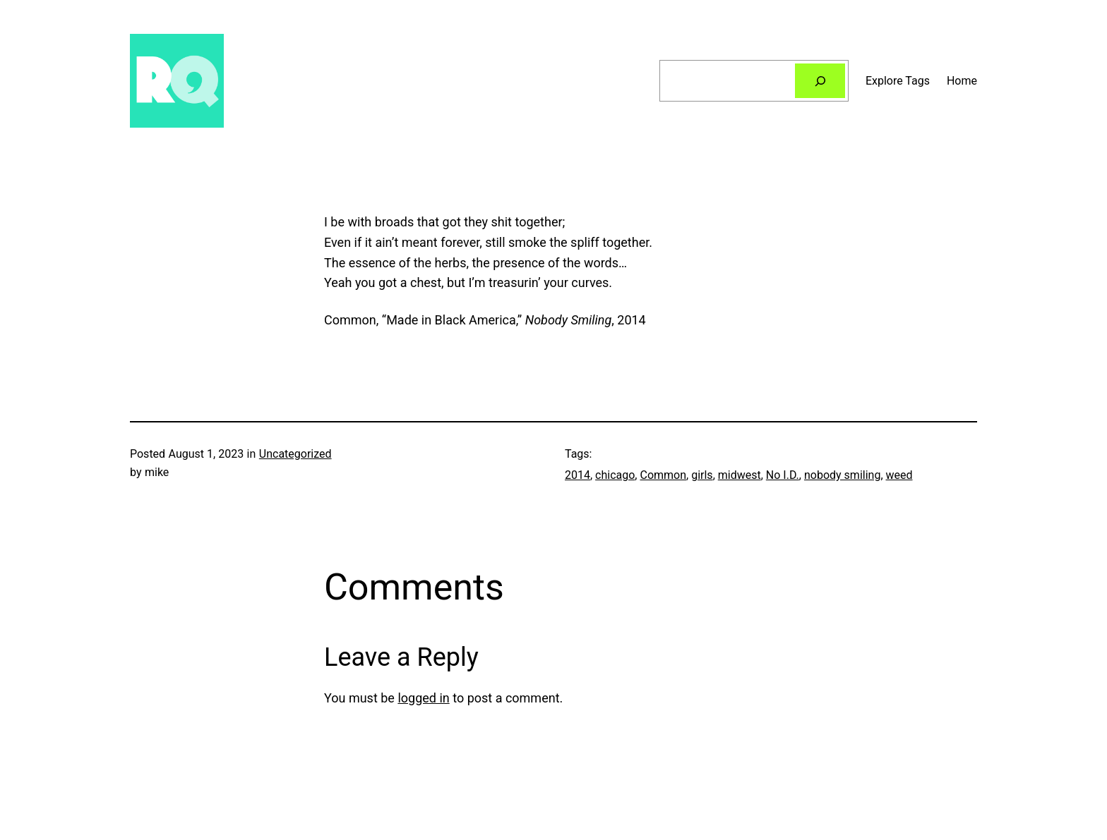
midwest (739, 475)
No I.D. (782, 475)
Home (962, 80)
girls (701, 475)
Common (663, 475)
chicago (615, 475)
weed (899, 475)
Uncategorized (295, 454)
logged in (423, 697)
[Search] (820, 80)
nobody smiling (842, 475)
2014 (577, 475)
